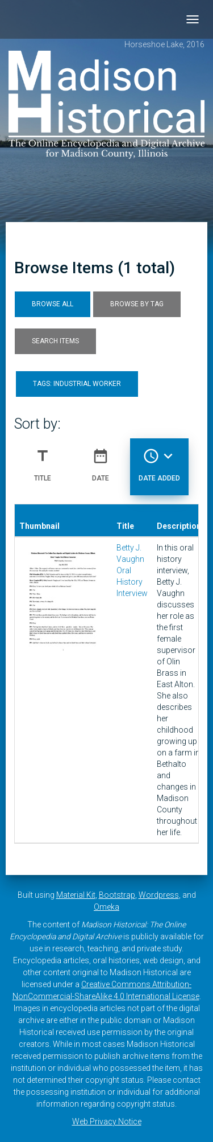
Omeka (106, 906)
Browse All (52, 304)
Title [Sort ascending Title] (42, 460)
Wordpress (159, 894)
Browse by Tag (137, 304)
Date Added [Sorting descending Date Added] (159, 460)
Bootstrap (117, 894)
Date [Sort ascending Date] (100, 460)
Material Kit (75, 894)
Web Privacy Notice (106, 1121)
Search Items (55, 341)
